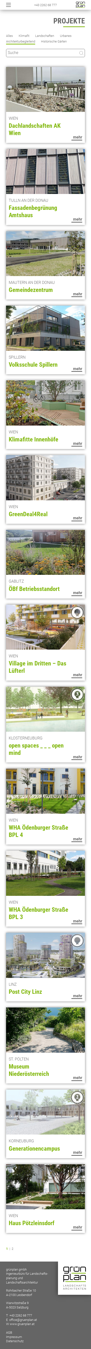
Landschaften (44, 36)
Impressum (14, 1337)
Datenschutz (15, 1341)
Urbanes (66, 36)
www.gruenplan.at (22, 1324)
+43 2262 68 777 (45, 5)
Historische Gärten (54, 41)
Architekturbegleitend (20, 41)
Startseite (80, 5)
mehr (77, 137)
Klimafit (24, 36)
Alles (9, 36)
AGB (9, 1332)
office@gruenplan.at (23, 1320)
